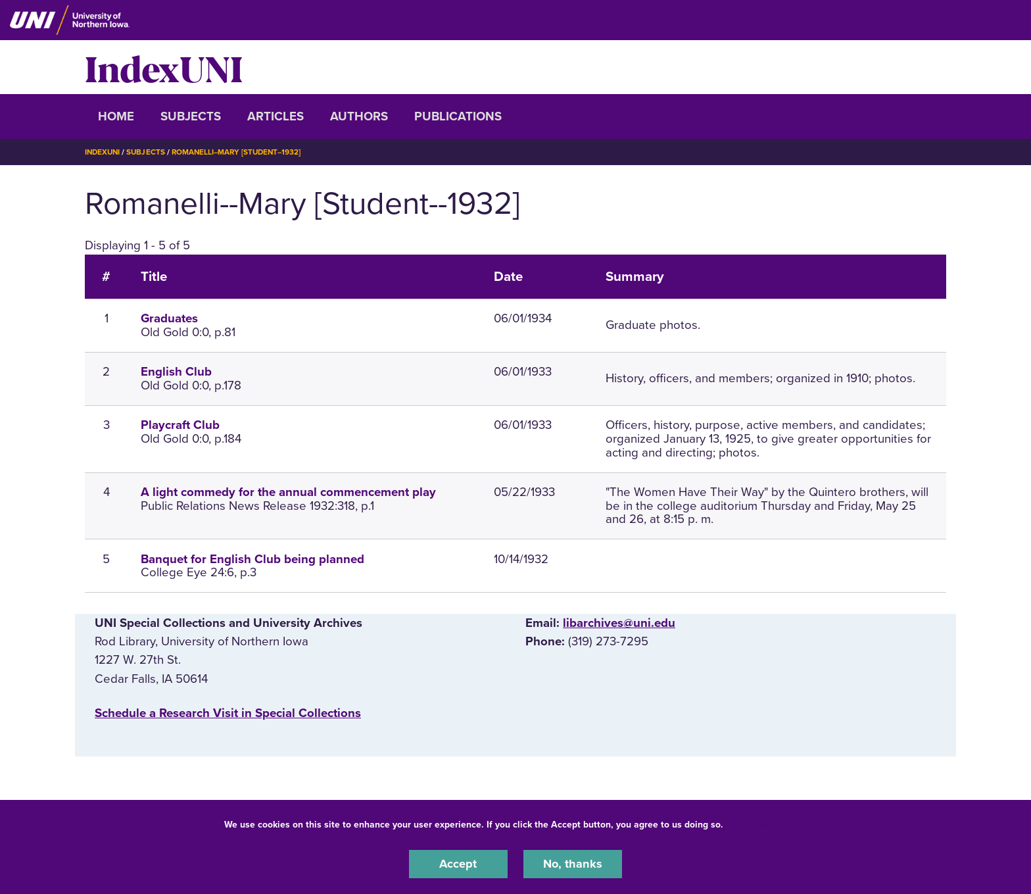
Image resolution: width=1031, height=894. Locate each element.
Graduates (169, 318)
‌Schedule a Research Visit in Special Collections (228, 712)
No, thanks (572, 864)
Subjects (190, 116)
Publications (458, 116)
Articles (275, 116)
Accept (458, 864)
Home (116, 116)
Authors (359, 116)
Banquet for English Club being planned (252, 558)
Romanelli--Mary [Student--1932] (242, 152)
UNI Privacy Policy (767, 824)
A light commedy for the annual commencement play (288, 492)
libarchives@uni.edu (619, 623)
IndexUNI (164, 67)
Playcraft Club (180, 425)
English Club (176, 371)
